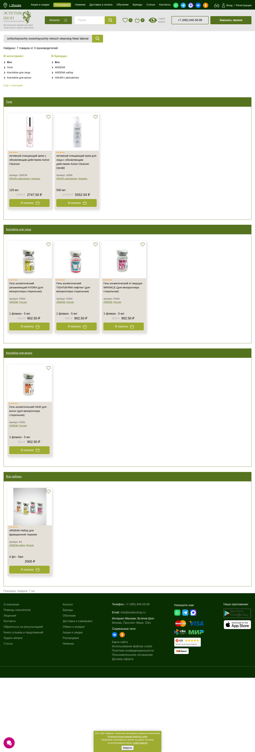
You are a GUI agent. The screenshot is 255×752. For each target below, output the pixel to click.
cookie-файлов (140, 743)
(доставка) (28, 25)
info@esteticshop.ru (133, 684)
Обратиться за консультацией (23, 701)
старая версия (161, 20)
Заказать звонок (230, 20)
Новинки (68, 718)
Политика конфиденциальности (133, 722)
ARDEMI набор (65, 72)
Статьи (8, 718)
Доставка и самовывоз (77, 695)
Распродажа (71, 712)
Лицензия (10, 690)
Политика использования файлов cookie (128, 736)
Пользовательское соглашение (132, 727)
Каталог (68, 678)
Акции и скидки (73, 706)
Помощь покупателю (17, 684)
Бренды (68, 684)
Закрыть (127, 747)
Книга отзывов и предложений (23, 706)
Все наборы (15, 534)
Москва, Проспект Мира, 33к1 (131, 695)
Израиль (37, 195)
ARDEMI (60, 67)
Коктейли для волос (20, 77)
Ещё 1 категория (13, 85)
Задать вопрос (13, 712)
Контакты (10, 695)
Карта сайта (120, 714)
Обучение (69, 690)
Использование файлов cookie (132, 718)
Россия (24, 340)
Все (9, 62)
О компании (11, 678)
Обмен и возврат (74, 701)
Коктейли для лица (19, 72)
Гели (10, 67)
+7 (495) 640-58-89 (190, 20)
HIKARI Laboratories (68, 77)
